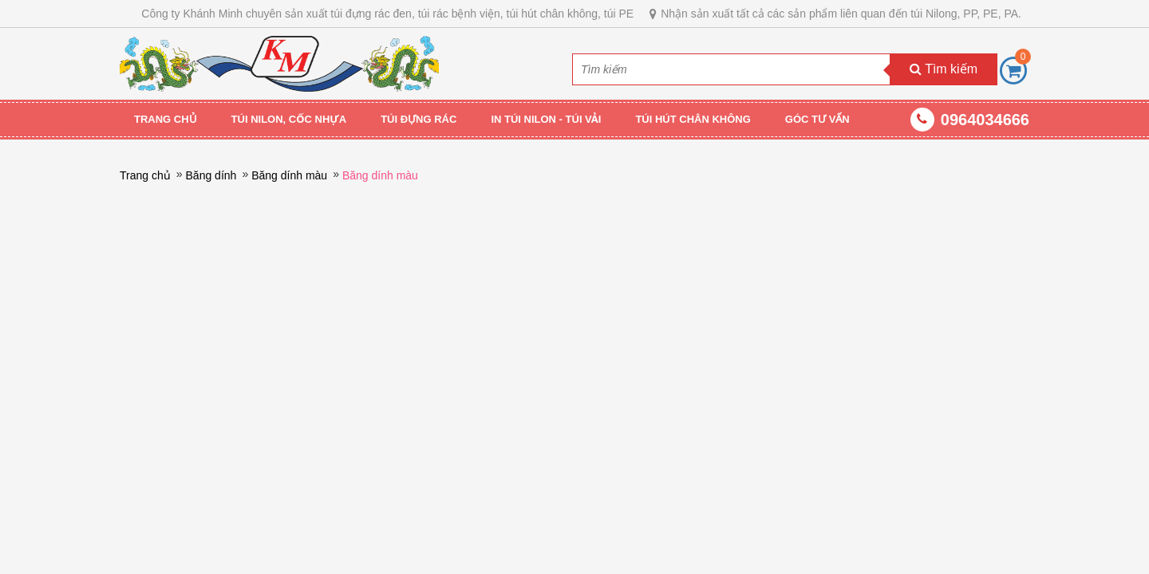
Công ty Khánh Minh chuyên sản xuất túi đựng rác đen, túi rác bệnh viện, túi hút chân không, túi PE (387, 13)
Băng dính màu (289, 175)
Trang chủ (165, 119)
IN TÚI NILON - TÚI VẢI (546, 119)
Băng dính (211, 175)
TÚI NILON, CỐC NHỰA (289, 119)
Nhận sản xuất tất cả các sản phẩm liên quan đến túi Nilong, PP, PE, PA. (841, 13)
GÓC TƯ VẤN (817, 119)
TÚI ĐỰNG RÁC (418, 119)
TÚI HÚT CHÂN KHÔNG (692, 119)
